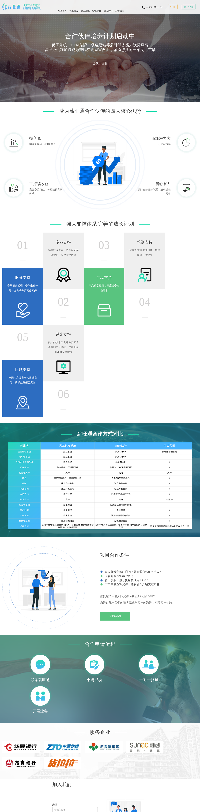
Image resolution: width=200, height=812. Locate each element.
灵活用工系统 (19, 770)
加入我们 (108, 6)
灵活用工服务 (19, 754)
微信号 (81, 686)
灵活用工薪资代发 (19, 762)
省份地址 (57, 698)
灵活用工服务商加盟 (53, 795)
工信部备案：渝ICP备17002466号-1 (78, 807)
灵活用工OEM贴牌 (94, 795)
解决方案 (33, 754)
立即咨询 (116, 535)
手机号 (56, 686)
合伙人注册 (100, 65)
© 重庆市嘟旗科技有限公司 (44, 807)
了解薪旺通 (51, 754)
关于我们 (119, 6)
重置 (66, 711)
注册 (172, 7)
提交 (56, 711)
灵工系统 (85, 6)
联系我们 (49, 759)
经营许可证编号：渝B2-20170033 (116, 807)
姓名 (54, 673)
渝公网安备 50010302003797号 (153, 807)
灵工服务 (74, 6)
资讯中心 (96, 6)
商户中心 (188, 7)
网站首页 (62, 6)
